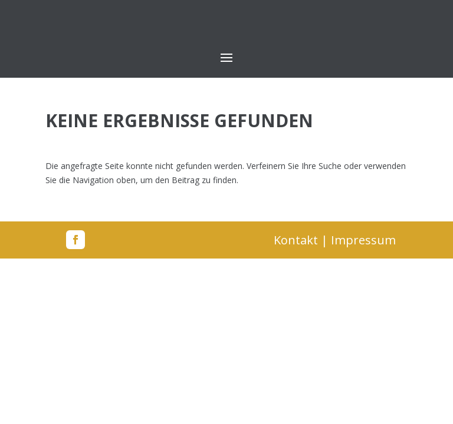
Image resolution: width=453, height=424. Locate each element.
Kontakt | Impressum (335, 240)
